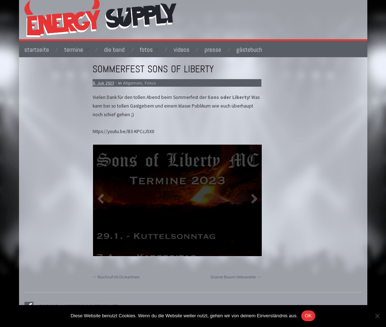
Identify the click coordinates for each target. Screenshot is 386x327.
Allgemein (132, 83)
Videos (181, 49)
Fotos (149, 49)
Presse (213, 49)
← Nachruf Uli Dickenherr (116, 277)
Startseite (36, 49)
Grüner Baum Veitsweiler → (235, 277)
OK (308, 315)
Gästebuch (249, 49)
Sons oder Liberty (228, 97)
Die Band (114, 49)
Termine (76, 49)
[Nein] (377, 315)
